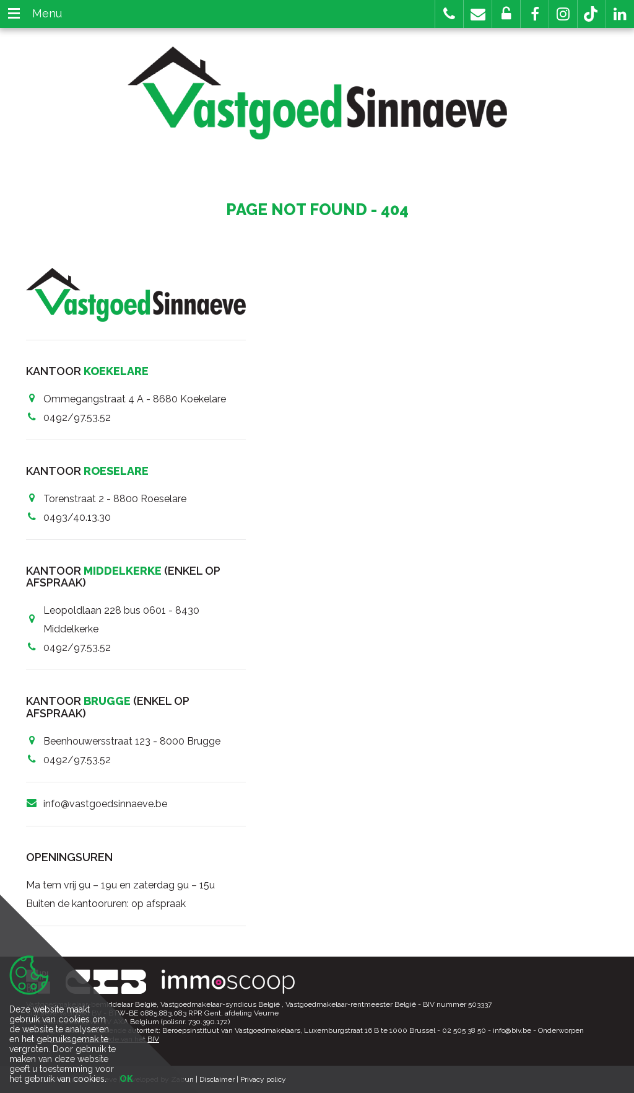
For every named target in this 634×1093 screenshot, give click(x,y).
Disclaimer (217, 1079)
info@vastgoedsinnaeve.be (105, 804)
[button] (535, 14)
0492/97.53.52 (77, 417)
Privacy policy (263, 1079)
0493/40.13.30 (77, 517)
